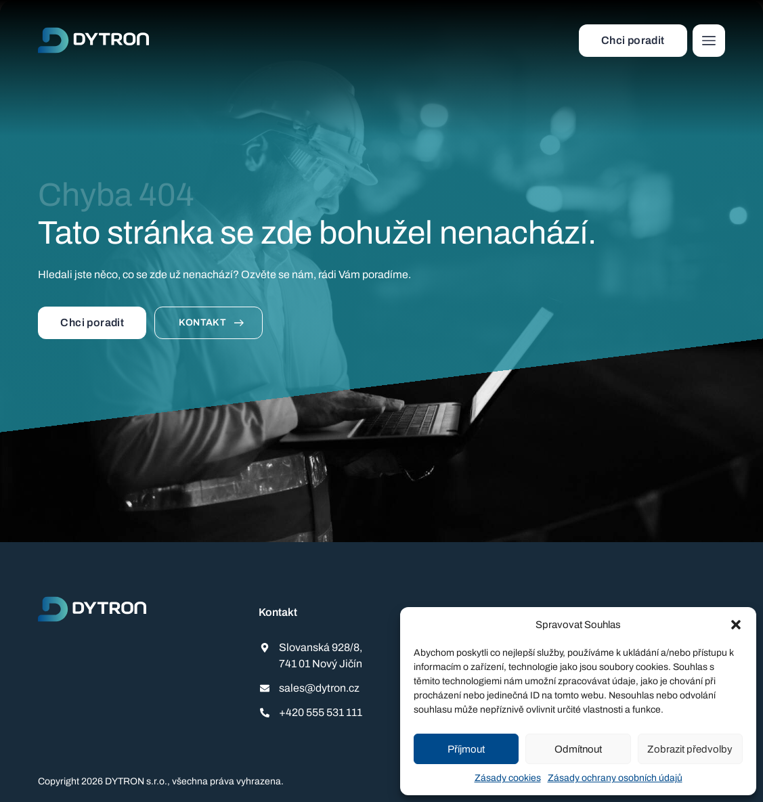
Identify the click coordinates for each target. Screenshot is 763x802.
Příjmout (466, 749)
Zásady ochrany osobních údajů (615, 778)
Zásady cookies (508, 778)
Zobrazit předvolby (690, 749)
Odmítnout (578, 749)
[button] (736, 624)
